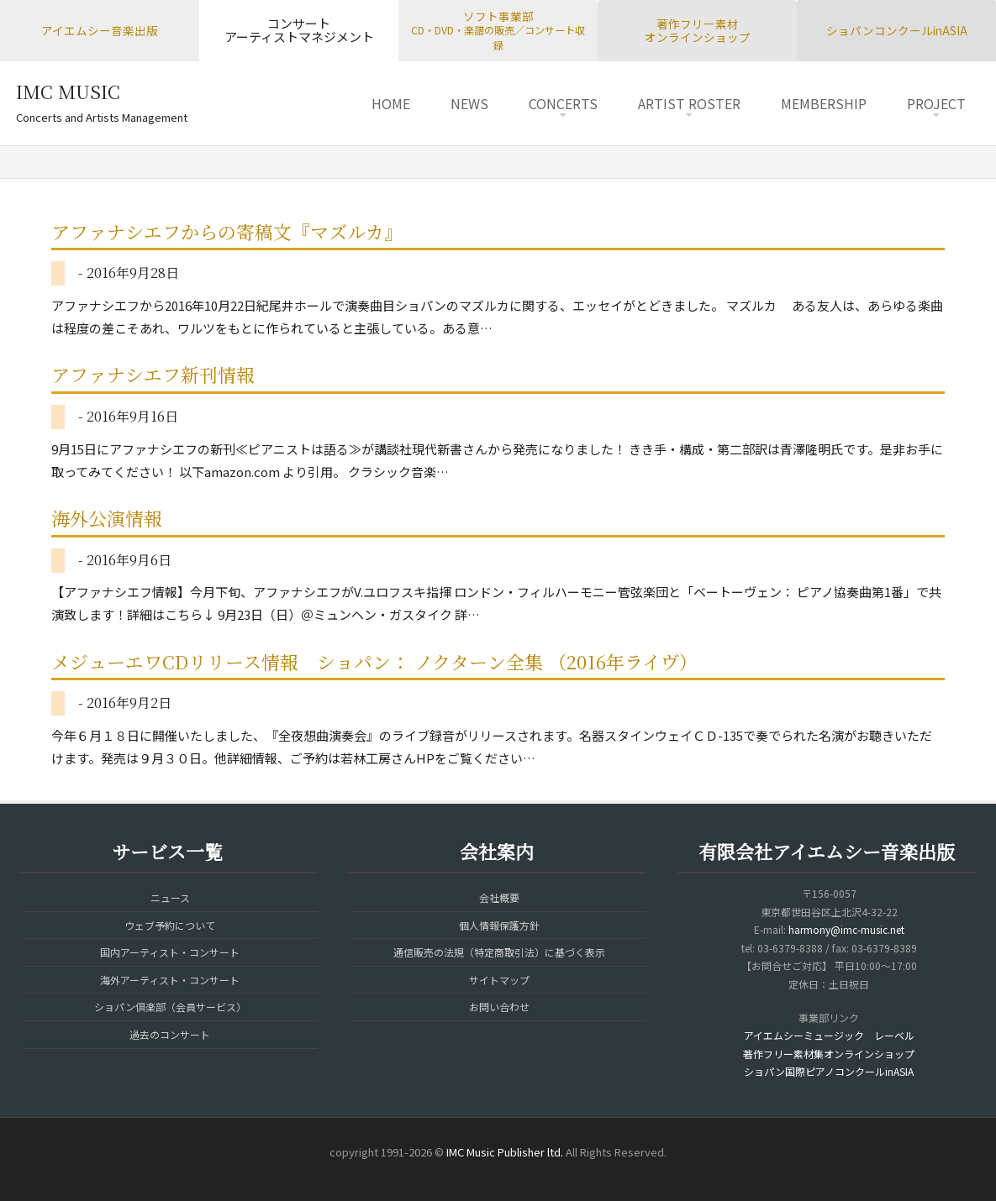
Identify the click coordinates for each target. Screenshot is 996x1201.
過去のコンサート (169, 1034)
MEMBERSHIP (824, 103)
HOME (391, 103)
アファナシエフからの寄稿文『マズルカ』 (227, 231)
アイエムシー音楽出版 (99, 30)
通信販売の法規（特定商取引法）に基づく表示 (499, 952)
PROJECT (936, 103)
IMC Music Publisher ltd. (504, 1152)
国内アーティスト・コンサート (170, 952)
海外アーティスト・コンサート (170, 980)
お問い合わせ (499, 1006)
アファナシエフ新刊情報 (153, 374)
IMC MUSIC (68, 91)
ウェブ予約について (169, 925)
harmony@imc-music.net (846, 929)
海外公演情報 (106, 518)
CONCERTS (563, 103)
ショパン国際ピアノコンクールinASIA (829, 1071)
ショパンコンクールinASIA (896, 30)
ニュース (170, 897)
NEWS (469, 103)
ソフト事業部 (498, 30)
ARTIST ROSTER (689, 103)
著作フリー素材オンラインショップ (698, 30)
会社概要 (499, 897)
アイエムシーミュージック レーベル (829, 1035)
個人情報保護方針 (499, 925)
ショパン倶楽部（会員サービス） (170, 1006)
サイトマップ (499, 980)
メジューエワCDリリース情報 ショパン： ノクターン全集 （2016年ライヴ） (374, 661)
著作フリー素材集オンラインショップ (828, 1053)
